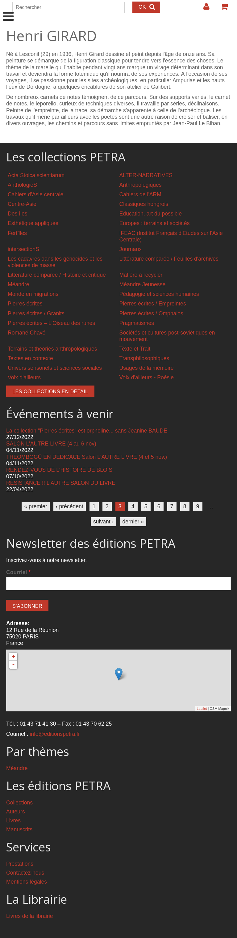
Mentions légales (26, 882)
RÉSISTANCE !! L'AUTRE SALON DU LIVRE (60, 483)
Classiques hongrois (143, 204)
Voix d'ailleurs (24, 377)
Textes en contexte (30, 358)
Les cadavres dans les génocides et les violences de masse (55, 262)
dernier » (133, 521)
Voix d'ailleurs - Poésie (146, 377)
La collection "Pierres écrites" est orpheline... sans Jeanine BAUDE (86, 431)
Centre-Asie (22, 204)
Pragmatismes (136, 323)
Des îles (17, 214)
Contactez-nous (25, 873)
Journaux (130, 249)
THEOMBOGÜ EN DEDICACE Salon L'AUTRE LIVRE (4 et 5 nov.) (86, 457)
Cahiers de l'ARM (140, 194)
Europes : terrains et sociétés (154, 223)
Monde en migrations (33, 294)
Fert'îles (17, 233)
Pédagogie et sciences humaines (159, 294)
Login (203, 9)
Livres (13, 820)
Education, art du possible (150, 214)
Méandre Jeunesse (142, 284)
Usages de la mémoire (146, 368)
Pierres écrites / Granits (36, 313)
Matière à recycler (141, 275)
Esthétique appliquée (33, 223)
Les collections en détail (50, 391)
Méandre (18, 284)
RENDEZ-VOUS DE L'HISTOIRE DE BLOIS (59, 470)
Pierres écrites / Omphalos (151, 313)
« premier (35, 506)
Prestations (19, 864)
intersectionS (23, 249)
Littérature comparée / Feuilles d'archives (168, 259)
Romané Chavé (26, 333)
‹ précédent (69, 506)
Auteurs (15, 811)
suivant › (103, 521)
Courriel (18, 572)
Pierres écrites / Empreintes (152, 304)
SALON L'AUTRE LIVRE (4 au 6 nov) (51, 444)
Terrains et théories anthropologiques (52, 349)
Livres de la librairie (29, 916)
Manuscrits (19, 829)
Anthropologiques (140, 185)
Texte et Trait (135, 349)
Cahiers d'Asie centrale (35, 194)
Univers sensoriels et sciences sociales (55, 368)
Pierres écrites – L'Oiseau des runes (51, 323)
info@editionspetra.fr (55, 734)
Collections (19, 802)
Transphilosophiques (144, 358)
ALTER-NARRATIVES (146, 175)
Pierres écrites (25, 304)
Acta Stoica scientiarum (36, 175)
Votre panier (221, 9)
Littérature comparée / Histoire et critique (57, 275)
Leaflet (202, 708)
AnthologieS (22, 185)
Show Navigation (8, 10)
